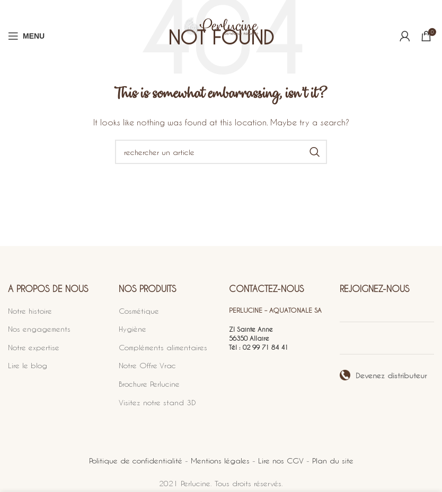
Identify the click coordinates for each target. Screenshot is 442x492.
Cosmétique (139, 310)
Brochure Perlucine (149, 383)
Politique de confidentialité (135, 460)
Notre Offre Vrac (147, 365)
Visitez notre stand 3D (157, 402)
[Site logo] (221, 35)
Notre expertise (33, 347)
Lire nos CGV (281, 460)
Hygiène (132, 328)
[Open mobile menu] (26, 36)
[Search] (221, 152)
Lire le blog (27, 365)
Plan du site (332, 460)
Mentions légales (220, 460)
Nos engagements (39, 328)
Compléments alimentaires (163, 347)
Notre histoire (30, 310)
